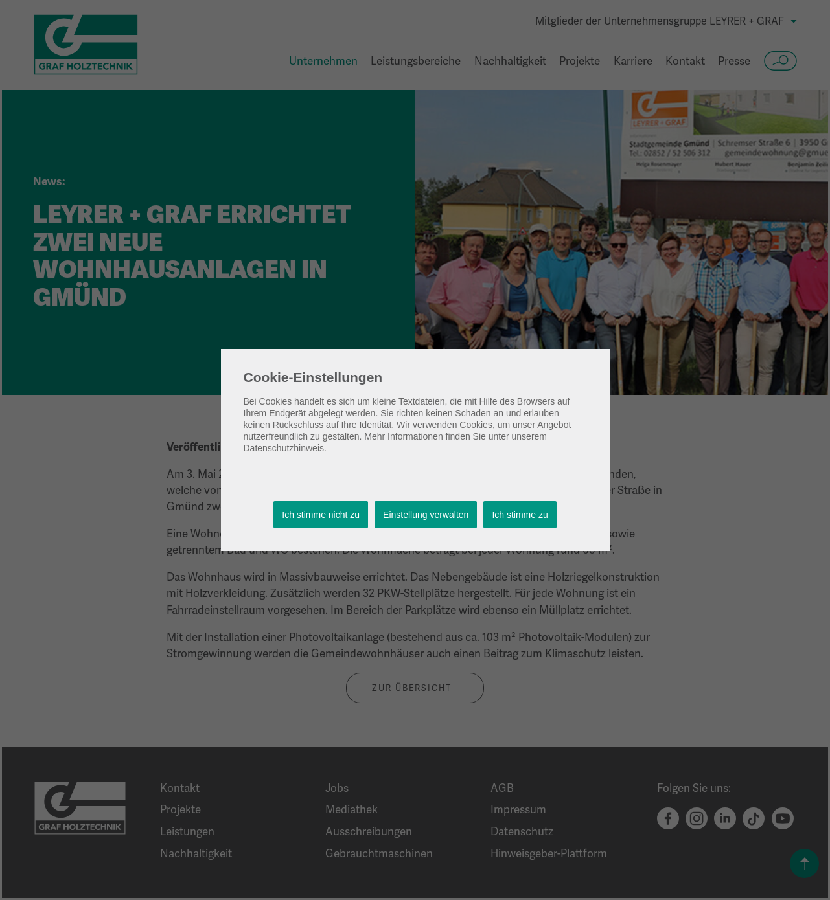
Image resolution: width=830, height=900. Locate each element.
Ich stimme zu (520, 515)
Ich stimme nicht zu (321, 515)
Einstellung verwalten (425, 515)
